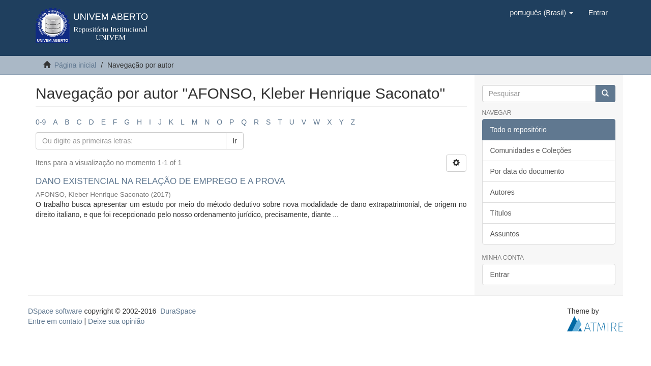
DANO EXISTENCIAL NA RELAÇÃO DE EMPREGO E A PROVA (160, 181)
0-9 (41, 122)
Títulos (501, 213)
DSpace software (55, 311)
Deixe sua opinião (116, 321)
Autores (502, 192)
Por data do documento (527, 171)
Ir (234, 141)
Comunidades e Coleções (531, 150)
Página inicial (75, 65)
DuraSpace (178, 311)
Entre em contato (55, 321)
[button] (541, 12)
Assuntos (505, 234)
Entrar (500, 274)
